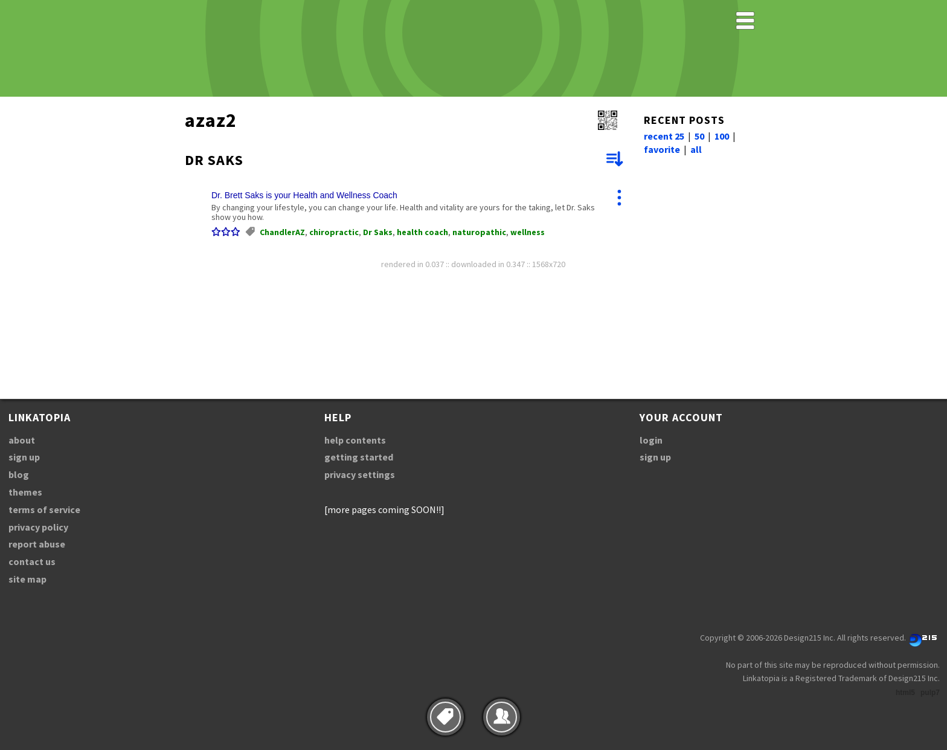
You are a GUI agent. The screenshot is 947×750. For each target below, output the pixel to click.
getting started (358, 457)
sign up (24, 457)
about (21, 440)
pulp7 (930, 692)
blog (18, 474)
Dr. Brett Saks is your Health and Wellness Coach (304, 195)
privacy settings (359, 474)
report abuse (36, 544)
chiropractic (334, 232)
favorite (662, 149)
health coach (422, 232)
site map (27, 579)
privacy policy (38, 527)
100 (721, 136)
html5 (905, 692)
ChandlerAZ (282, 232)
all (696, 149)
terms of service (44, 509)
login (651, 440)
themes (25, 492)
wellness (527, 232)
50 (699, 136)
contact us (32, 561)
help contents (355, 440)
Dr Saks (378, 232)
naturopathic (479, 232)
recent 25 (664, 136)
